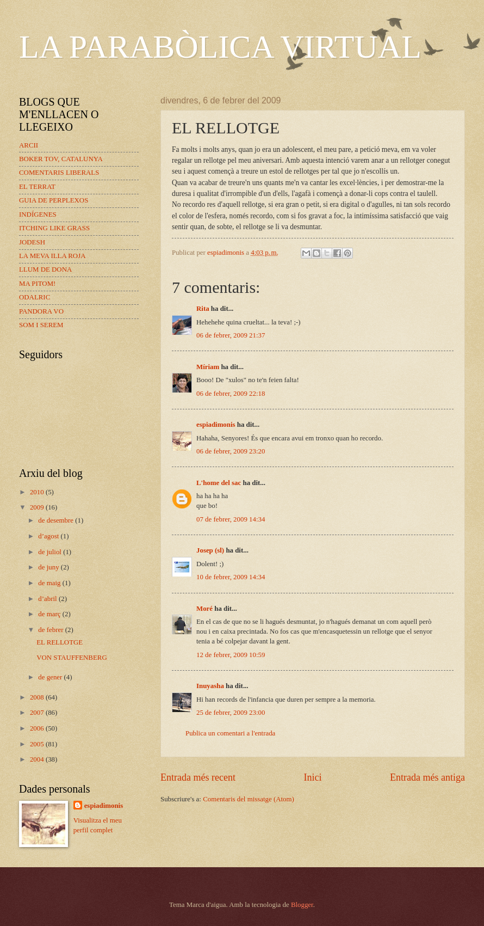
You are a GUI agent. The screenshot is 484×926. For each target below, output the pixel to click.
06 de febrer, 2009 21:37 (230, 335)
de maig (50, 583)
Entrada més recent (197, 777)
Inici (312, 777)
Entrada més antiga (427, 777)
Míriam (207, 367)
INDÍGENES (38, 214)
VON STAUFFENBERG (71, 657)
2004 (38, 759)
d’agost (49, 536)
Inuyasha (210, 686)
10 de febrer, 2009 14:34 (230, 577)
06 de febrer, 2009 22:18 (230, 393)
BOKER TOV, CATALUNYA (61, 159)
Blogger (302, 905)
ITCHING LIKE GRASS (54, 228)
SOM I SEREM (41, 325)
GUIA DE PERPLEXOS (53, 200)
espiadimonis (215, 424)
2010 (38, 492)
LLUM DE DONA (45, 269)
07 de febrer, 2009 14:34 (230, 519)
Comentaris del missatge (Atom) (248, 799)
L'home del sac (218, 483)
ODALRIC (34, 297)
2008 (38, 697)
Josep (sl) (210, 550)
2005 (38, 744)
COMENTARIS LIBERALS (59, 172)
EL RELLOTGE (59, 642)
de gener (51, 677)
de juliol (50, 552)
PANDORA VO (41, 311)
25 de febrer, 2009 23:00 (230, 712)
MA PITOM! (37, 283)
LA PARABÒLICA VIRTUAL (220, 47)
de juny (49, 567)
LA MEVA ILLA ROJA (52, 256)
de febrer (51, 630)
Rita (202, 308)
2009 (38, 507)
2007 (38, 712)
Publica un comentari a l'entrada (230, 733)
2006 (38, 728)
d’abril (48, 599)
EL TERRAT (37, 187)
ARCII (28, 145)
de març (50, 614)
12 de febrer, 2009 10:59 (230, 655)
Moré (204, 608)
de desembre (56, 520)
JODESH (32, 242)
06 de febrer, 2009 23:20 (230, 451)
